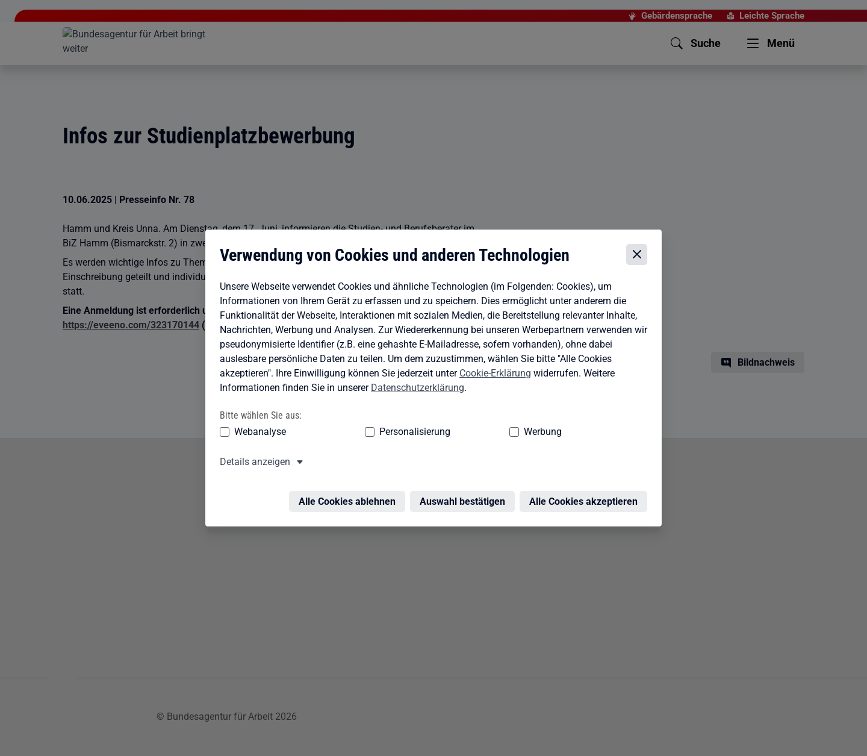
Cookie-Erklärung (492, 365)
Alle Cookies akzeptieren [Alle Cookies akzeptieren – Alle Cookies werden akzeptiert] (586, 486)
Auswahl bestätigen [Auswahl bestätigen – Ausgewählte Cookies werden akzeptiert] (465, 486)
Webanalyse (257, 424)
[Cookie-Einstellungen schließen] (639, 246)
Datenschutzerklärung (414, 380)
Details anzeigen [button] (252, 454)
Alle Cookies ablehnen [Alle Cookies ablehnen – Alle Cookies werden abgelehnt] (350, 486)
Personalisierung (377, 424)
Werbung (472, 424)
